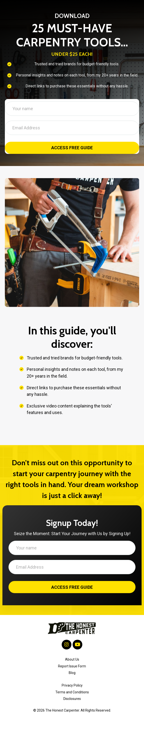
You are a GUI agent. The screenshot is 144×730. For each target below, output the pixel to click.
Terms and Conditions (72, 692)
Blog (72, 673)
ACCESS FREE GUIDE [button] (72, 147)
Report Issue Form (72, 666)
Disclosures (72, 699)
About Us (72, 660)
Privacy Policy (72, 686)
